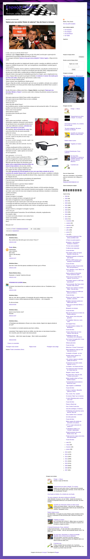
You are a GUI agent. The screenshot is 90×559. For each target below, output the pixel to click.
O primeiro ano (74, 164)
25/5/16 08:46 (12, 304)
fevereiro (68, 447)
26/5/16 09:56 (12, 340)
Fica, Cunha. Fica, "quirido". (73, 393)
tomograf (44, 552)
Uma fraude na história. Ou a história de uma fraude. (61, 494)
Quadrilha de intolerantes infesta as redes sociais (66, 504)
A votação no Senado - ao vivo (74, 353)
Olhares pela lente (70, 343)
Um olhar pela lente (71, 417)
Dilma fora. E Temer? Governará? (74, 347)
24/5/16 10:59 (12, 267)
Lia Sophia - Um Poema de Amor (74, 366)
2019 (66, 212)
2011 (66, 461)
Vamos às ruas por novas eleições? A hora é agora (33, 58)
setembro (68, 225)
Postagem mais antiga (52, 346)
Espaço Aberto (21, 7)
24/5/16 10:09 (12, 242)
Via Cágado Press (70, 323)
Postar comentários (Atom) (17, 349)
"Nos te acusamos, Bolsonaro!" (73, 76)
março (68, 444)
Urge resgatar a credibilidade (73, 385)
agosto (68, 227)
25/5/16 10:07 (12, 315)
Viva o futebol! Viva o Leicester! (74, 414)
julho (67, 230)
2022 (66, 205)
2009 (66, 465)
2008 (66, 467)
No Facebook (68, 29)
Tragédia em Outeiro (76, 143)
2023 (66, 203)
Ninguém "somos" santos (72, 372)
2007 (66, 470)
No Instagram (68, 31)
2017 (66, 216)
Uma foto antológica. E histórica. (74, 408)
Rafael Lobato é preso (70, 140)
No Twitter (67, 35)
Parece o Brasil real (71, 404)
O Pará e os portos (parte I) (73, 240)
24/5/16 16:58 (12, 290)
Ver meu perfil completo (69, 23)
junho (68, 232)
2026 (66, 196)
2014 (66, 454)
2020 (66, 209)
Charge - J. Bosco (75, 108)
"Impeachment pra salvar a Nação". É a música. (66, 486)
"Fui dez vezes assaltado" (72, 246)
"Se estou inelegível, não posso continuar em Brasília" (61, 497)
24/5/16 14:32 (12, 277)
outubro (68, 223)
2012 (66, 458)
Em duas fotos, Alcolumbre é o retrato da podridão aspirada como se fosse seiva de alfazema (77, 158)
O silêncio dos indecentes (72, 248)
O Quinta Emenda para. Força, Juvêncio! (58, 527)
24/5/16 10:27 (12, 258)
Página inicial (32, 346)
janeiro (68, 449)
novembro (69, 221)
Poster (11, 247)
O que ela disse (70, 250)
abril (67, 442)
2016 (66, 219)
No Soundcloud (69, 33)
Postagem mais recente (12, 346)
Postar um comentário (13, 343)
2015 (66, 452)
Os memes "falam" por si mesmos (75, 396)
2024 (66, 200)
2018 (66, 214)
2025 (66, 198)
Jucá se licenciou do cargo (21, 129)
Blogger (57, 552)
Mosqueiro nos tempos (72, 308)
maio (67, 234)
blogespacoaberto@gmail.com (71, 182)
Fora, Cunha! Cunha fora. (72, 406)
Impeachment (15, 230)
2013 (66, 456)
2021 (66, 207)
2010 (66, 463)
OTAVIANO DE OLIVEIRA (16, 282)
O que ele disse (70, 263)
